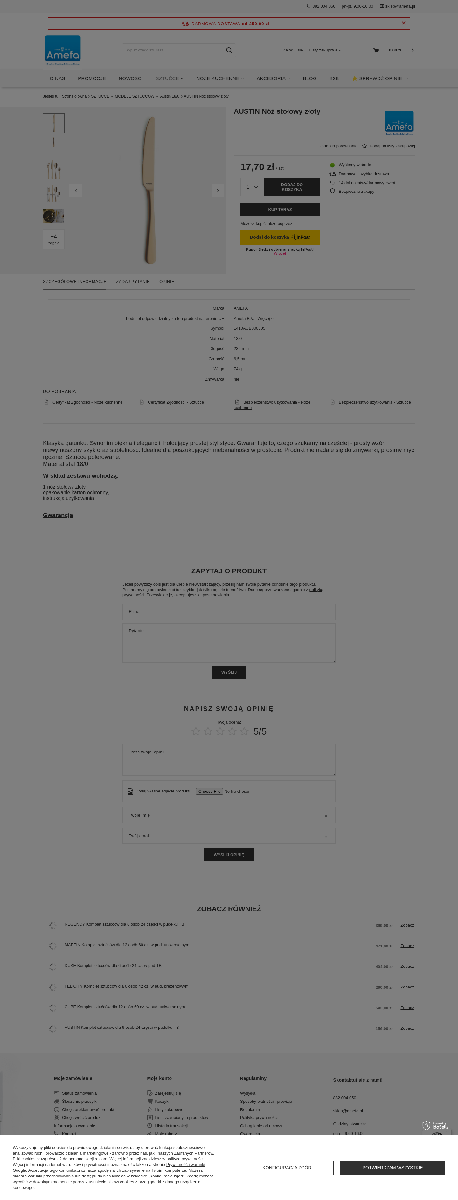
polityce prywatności (184, 1158)
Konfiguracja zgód (286, 1167)
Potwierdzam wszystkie (393, 1167)
